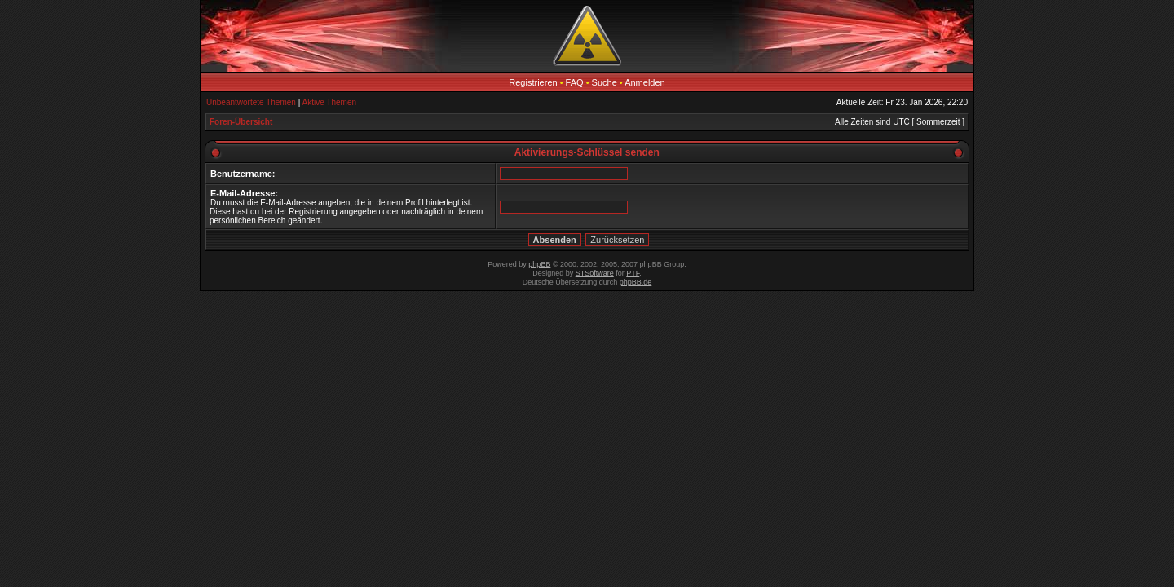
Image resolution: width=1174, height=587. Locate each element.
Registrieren (533, 82)
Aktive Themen (329, 102)
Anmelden (645, 82)
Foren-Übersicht (241, 121)
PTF (632, 273)
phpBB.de (636, 282)
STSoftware (595, 273)
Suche (604, 82)
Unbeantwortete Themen (251, 102)
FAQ (575, 82)
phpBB (539, 264)
